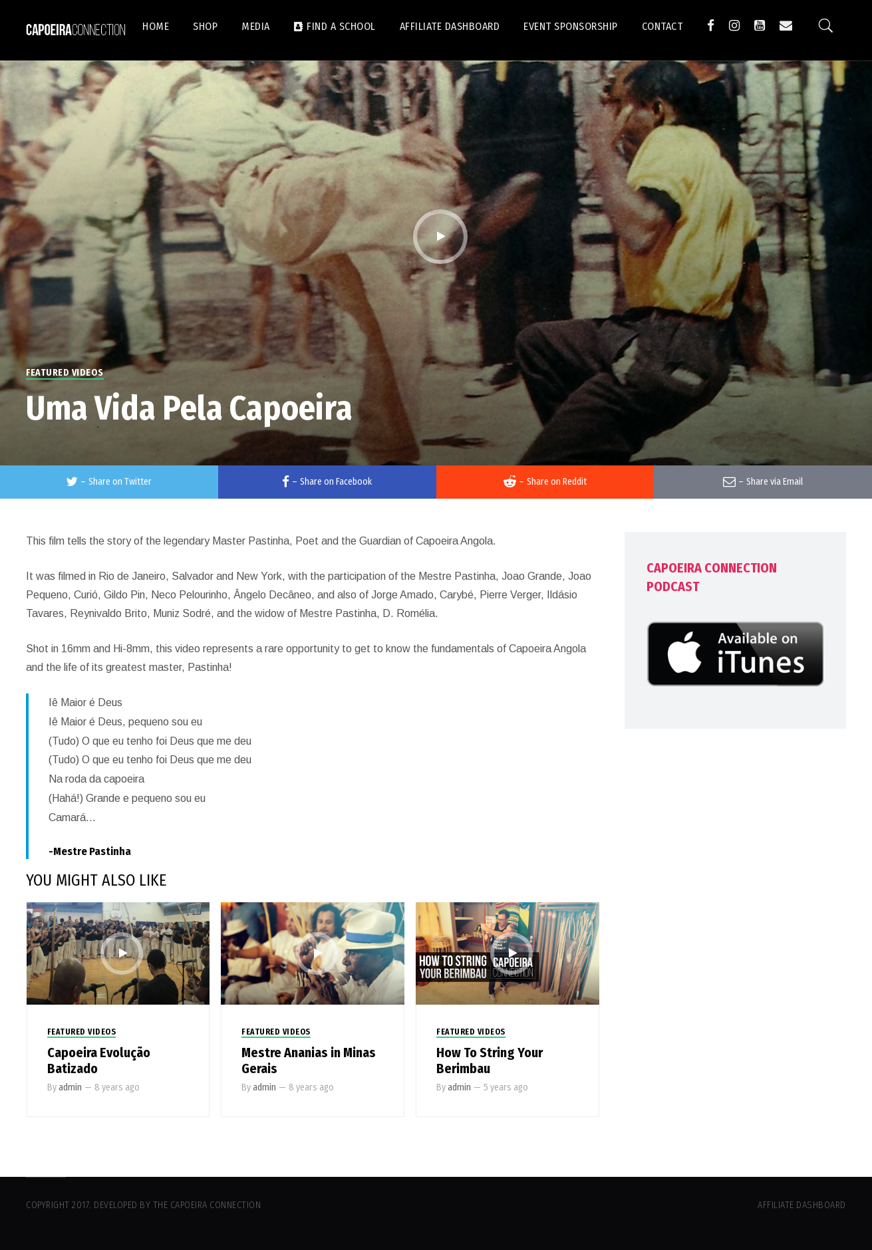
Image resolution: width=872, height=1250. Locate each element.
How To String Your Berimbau (489, 1060)
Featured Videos (65, 372)
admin (70, 1087)
